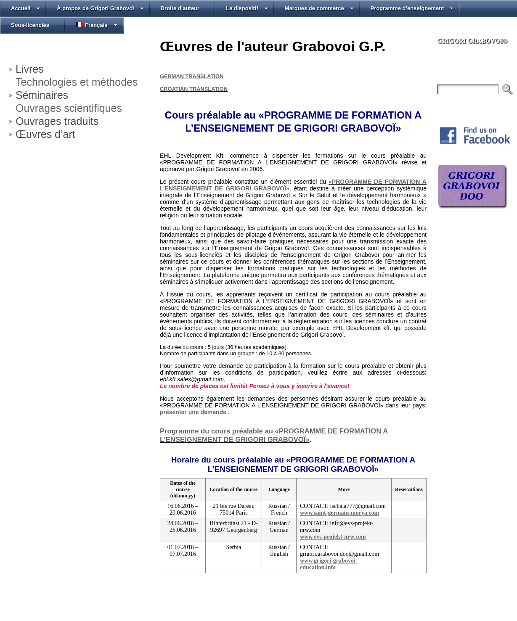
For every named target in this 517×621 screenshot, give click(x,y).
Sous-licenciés (30, 25)
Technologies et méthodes (77, 82)
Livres (30, 69)
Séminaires (42, 95)
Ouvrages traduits (57, 121)
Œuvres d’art (45, 134)
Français (96, 25)
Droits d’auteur (180, 8)
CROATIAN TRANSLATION (194, 89)
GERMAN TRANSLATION (191, 76)
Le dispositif (247, 8)
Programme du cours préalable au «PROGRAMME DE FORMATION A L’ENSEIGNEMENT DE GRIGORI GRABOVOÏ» (274, 435)
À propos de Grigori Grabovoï (100, 8)
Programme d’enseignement (412, 8)
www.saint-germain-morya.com (339, 513)
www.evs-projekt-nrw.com (333, 537)
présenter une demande (194, 412)
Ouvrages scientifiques (69, 108)
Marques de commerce (319, 8)
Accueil (25, 8)
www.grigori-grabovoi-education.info (328, 564)
